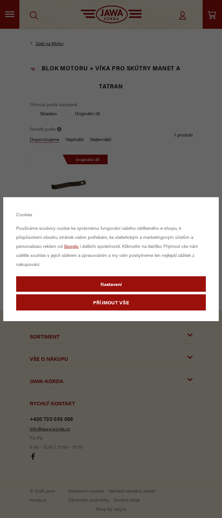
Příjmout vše (111, 302)
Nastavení (111, 284)
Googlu (71, 246)
